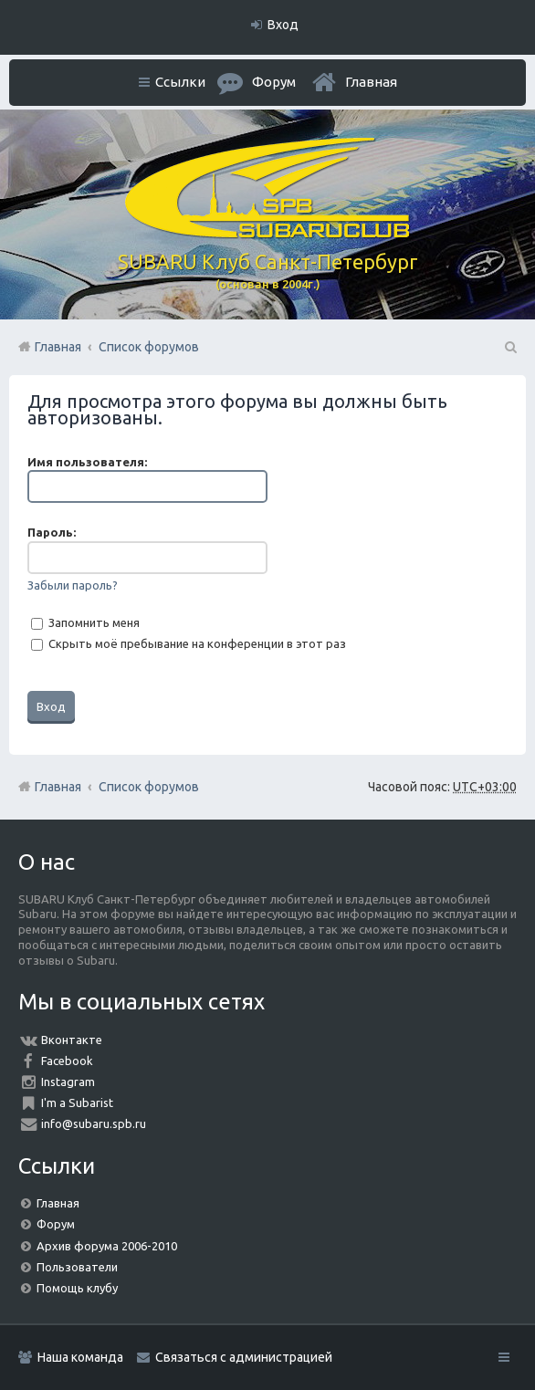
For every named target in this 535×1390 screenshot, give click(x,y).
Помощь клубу (77, 1287)
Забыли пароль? (72, 585)
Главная (371, 81)
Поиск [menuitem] (509, 347)
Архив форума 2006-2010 (107, 1245)
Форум (56, 1224)
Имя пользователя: (87, 461)
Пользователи (77, 1266)
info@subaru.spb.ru (93, 1123)
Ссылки (180, 81)
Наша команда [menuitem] (80, 1357)
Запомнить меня (85, 622)
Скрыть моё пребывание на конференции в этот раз (188, 643)
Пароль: (51, 532)
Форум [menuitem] (274, 81)
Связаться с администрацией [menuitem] (243, 1357)
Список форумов (149, 786)
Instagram (68, 1081)
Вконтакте (71, 1039)
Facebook (67, 1060)
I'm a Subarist (77, 1102)
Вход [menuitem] (283, 24)
